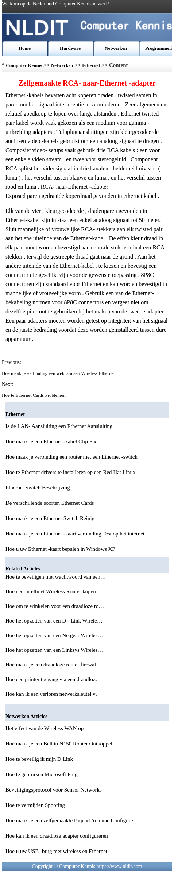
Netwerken (116, 48)
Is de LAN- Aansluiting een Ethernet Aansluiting (58, 426)
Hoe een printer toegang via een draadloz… (53, 679)
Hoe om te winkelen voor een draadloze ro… (54, 606)
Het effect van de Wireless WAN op (44, 728)
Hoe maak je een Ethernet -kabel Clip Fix (51, 441)
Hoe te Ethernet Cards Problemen (34, 395)
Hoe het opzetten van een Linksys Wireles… (54, 650)
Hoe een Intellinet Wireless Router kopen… (53, 591)
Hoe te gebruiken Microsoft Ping (41, 774)
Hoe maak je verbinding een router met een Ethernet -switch (71, 457)
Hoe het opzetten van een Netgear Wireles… (54, 635)
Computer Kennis (24, 65)
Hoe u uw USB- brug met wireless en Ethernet (56, 851)
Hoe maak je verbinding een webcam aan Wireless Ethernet (59, 373)
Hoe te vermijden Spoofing (35, 805)
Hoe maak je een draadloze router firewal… (53, 665)
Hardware (70, 48)
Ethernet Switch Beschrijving (37, 488)
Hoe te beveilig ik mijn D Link (39, 759)
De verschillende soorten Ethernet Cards (49, 503)
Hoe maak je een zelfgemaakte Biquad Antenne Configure (69, 820)
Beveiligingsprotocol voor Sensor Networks (53, 790)
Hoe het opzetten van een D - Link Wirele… (54, 621)
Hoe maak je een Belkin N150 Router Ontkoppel (58, 744)
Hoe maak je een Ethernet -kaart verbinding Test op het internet (74, 534)
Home (25, 48)
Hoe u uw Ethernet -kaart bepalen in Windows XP (60, 549)
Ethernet (91, 65)
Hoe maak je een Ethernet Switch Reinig (49, 518)
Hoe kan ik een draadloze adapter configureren (56, 836)
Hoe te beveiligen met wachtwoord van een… (55, 577)
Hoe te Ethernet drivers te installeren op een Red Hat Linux (70, 472)
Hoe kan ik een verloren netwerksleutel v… (53, 694)
